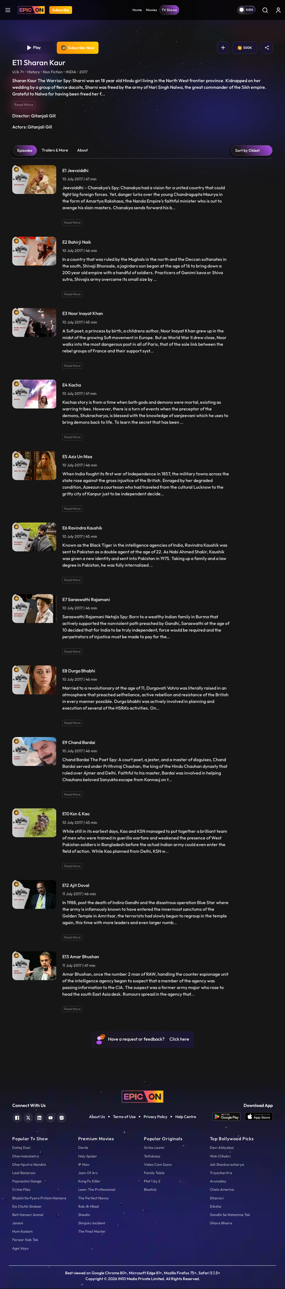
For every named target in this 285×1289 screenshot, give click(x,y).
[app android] (229, 1117)
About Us (97, 1117)
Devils (83, 1148)
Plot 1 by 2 (152, 1181)
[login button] (278, 10)
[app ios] (259, 1117)
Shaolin (84, 1215)
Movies (151, 10)
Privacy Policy (155, 1117)
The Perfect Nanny (93, 1198)
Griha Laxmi (154, 1148)
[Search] (265, 10)
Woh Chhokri (220, 1156)
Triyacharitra (221, 1173)
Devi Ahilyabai (222, 1148)
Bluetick (150, 1190)
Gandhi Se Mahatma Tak (230, 1215)
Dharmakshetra (25, 1156)
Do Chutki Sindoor (27, 1207)
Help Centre (185, 1117)
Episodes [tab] (24, 150)
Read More (23, 105)
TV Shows (169, 10)
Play (33, 48)
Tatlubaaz (152, 1156)
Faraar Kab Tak (25, 1240)
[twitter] (28, 1117)
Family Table (154, 1173)
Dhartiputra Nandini (29, 1165)
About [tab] (82, 150)
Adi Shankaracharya (227, 1165)
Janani (17, 1223)
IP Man (83, 1165)
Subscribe (60, 9)
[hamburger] (7, 9)
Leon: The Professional (96, 1190)
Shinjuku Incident (91, 1223)
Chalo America (222, 1190)
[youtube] (50, 1117)
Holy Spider (87, 1156)
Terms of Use (124, 1117)
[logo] (142, 1096)
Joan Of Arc (88, 1173)
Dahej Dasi (21, 1148)
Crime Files (21, 1190)
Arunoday (218, 1181)
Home (137, 10)
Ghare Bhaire (221, 1223)
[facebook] (17, 1117)
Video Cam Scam (158, 1165)
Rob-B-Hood (88, 1207)
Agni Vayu (20, 1249)
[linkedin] (39, 1117)
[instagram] (62, 1117)
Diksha (215, 1207)
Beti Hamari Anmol (27, 1215)
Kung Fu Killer (89, 1181)
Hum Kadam (22, 1232)
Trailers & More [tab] (55, 150)
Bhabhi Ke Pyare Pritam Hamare (39, 1198)
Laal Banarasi (23, 1173)
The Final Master (92, 1232)
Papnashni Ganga (26, 1181)
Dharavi (216, 1198)
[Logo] (31, 10)
